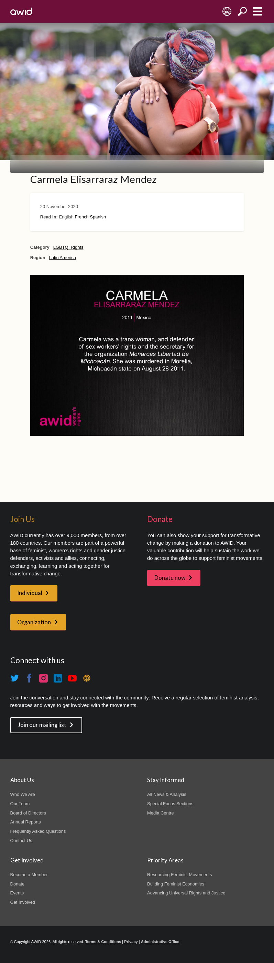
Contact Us (21, 840)
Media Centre (160, 813)
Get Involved (22, 902)
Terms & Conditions (103, 942)
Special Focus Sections (170, 803)
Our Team (20, 803)
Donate (17, 884)
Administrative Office (160, 942)
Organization (34, 622)
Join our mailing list (42, 724)
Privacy (131, 942)
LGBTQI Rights (68, 247)
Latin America (62, 257)
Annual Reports (25, 821)
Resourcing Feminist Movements (179, 874)
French (82, 216)
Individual (29, 593)
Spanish (98, 216)
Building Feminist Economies (175, 884)
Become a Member (29, 874)
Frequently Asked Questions (38, 831)
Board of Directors (28, 813)
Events (17, 892)
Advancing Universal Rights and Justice (186, 892)
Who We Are (22, 794)
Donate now (170, 577)
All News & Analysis (166, 794)
